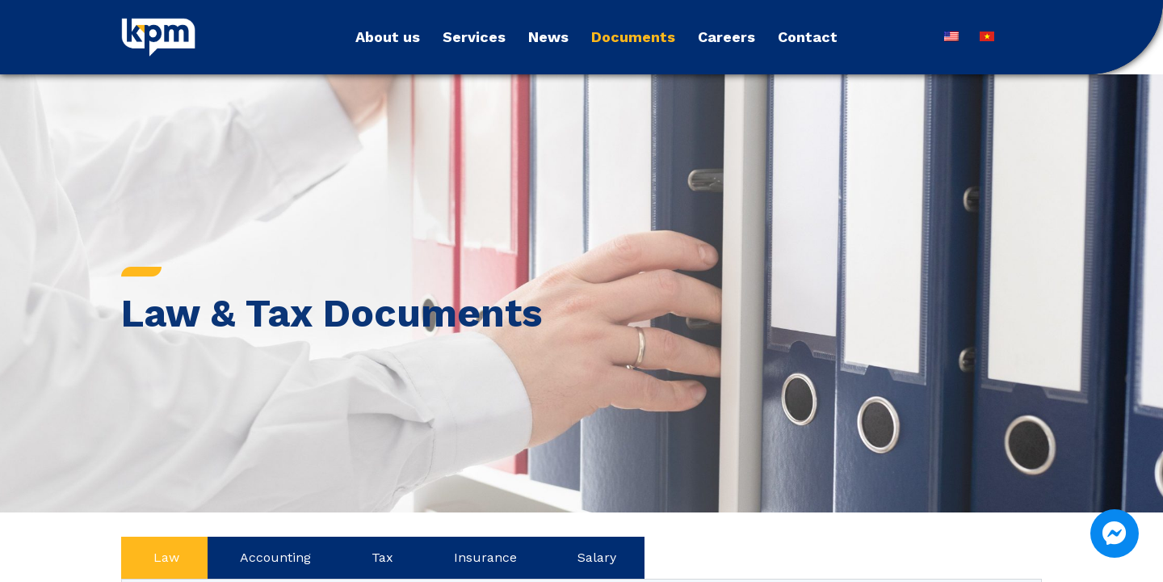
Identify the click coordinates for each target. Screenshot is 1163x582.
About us (387, 36)
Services (474, 36)
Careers (726, 36)
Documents (633, 36)
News (548, 36)
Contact (808, 36)
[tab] (164, 558)
